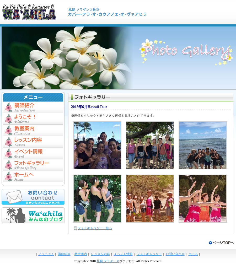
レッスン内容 (33, 142)
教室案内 (33, 130)
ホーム (33, 176)
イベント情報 (33, 153)
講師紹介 (33, 107)
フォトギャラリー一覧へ (95, 228)
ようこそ (33, 119)
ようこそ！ (46, 254)
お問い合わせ (175, 254)
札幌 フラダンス (107, 261)
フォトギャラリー (33, 165)
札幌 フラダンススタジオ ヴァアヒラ (78, 12)
